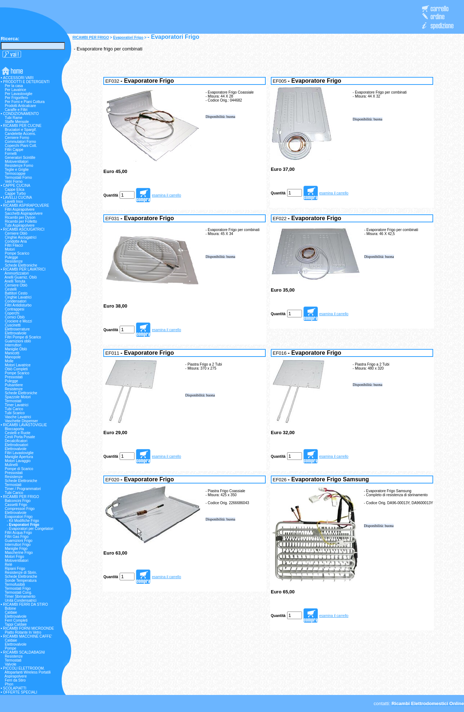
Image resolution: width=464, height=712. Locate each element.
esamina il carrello (166, 195)
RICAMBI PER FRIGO (90, 38)
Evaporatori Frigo (128, 38)
